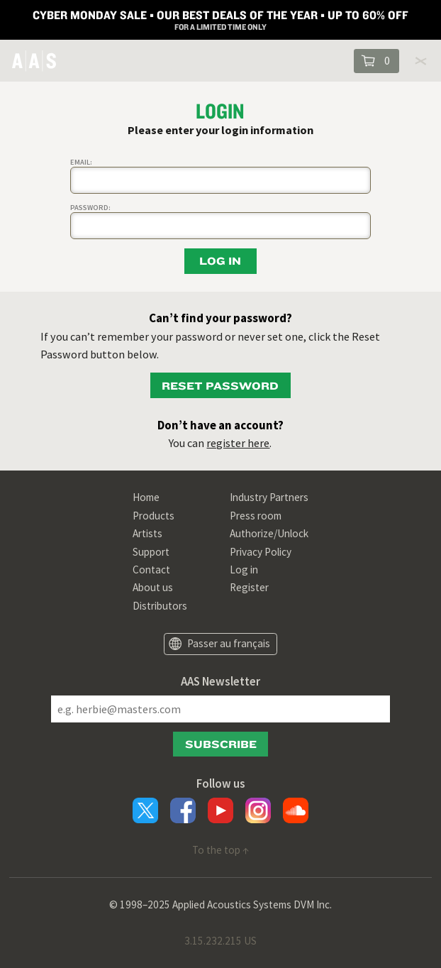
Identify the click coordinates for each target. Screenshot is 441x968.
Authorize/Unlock (269, 533)
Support (151, 552)
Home (146, 497)
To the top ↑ (220, 850)
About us (153, 587)
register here (237, 443)
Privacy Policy (260, 552)
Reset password (220, 385)
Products (153, 515)
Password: (90, 207)
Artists (147, 533)
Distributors (160, 605)
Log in (244, 569)
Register (249, 587)
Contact (151, 569)
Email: (81, 162)
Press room (255, 515)
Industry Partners (269, 497)
